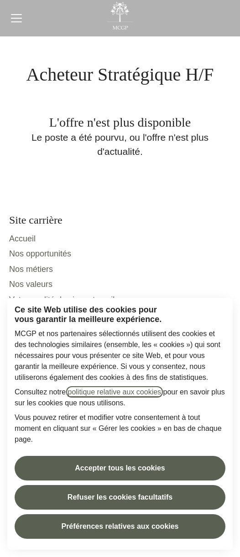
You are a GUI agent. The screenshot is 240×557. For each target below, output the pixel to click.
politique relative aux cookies (115, 392)
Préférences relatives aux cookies (119, 526)
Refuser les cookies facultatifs (120, 497)
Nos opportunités (40, 253)
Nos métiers (31, 269)
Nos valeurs (30, 284)
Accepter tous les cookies (120, 468)
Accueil (22, 238)
